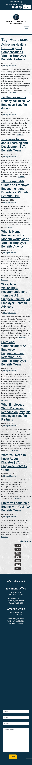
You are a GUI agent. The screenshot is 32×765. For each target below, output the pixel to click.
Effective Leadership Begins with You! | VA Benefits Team (15, 506)
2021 (18, 557)
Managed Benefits (9, 65)
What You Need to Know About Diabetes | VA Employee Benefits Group (14, 462)
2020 (18, 561)
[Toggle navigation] (26, 28)
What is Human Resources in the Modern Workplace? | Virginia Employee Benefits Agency (15, 239)
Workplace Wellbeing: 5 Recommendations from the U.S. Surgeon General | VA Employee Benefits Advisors (15, 295)
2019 (18, 565)
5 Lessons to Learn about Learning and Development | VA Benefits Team (14, 144)
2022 (18, 553)
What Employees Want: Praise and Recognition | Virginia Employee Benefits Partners (15, 412)
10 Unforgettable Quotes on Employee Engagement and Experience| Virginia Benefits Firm (15, 188)
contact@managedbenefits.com (16, 4)
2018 (18, 569)
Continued (12, 93)
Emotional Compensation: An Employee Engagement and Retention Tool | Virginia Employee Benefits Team (14, 353)
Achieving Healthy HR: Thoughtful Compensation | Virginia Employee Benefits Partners (13, 52)
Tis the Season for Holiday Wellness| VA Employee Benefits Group (15, 102)
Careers (27, 7)
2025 (18, 545)
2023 (18, 549)
